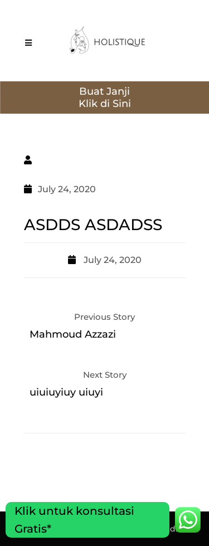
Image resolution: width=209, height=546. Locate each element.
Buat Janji (104, 91)
